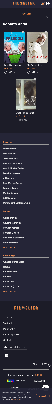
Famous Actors (10, 188)
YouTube (7, 276)
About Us (7, 317)
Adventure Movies (12, 223)
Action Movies (10, 218)
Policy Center (16, 399)
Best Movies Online (12, 163)
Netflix (6, 266)
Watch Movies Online (13, 168)
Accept (42, 396)
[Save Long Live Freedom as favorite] (23, 31)
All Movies (8, 178)
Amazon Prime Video (13, 262)
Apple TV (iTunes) (12, 286)
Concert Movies (11, 232)
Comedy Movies (11, 228)
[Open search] (45, 388)
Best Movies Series (12, 183)
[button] (25, 347)
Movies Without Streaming (16, 203)
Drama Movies (10, 242)
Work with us (9, 323)
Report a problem (11, 334)
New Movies (9, 153)
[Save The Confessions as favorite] (46, 31)
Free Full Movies (11, 173)
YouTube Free (10, 271)
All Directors (9, 198)
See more (10, 247)
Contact (7, 339)
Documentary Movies (13, 237)
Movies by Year (11, 193)
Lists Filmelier (10, 148)
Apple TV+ (8, 281)
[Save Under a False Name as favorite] (34, 79)
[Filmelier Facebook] (6, 356)
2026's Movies (10, 158)
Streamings (9, 255)
